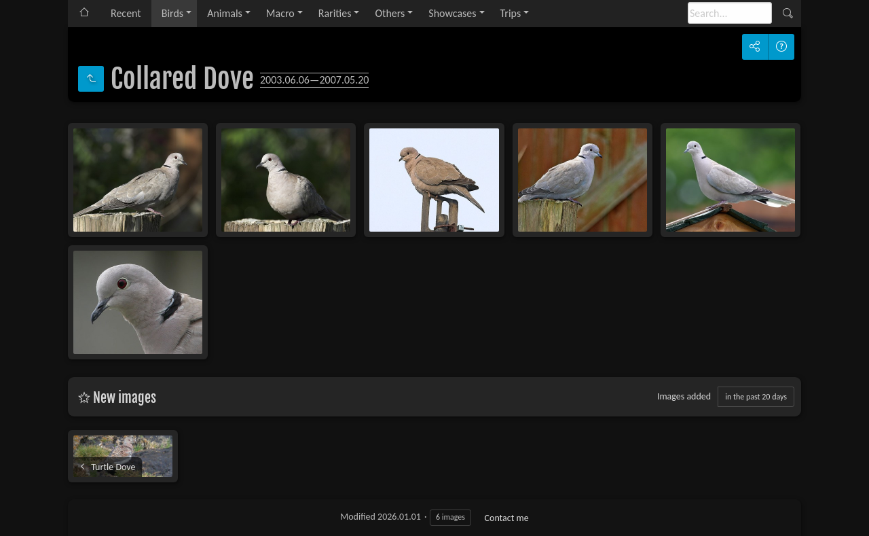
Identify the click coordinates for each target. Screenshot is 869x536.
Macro (280, 13)
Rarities (335, 13)
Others (390, 13)
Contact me (507, 518)
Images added (684, 396)
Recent (126, 13)
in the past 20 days (756, 396)
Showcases (452, 13)
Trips (510, 13)
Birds (172, 13)
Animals (224, 13)
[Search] (730, 13)
